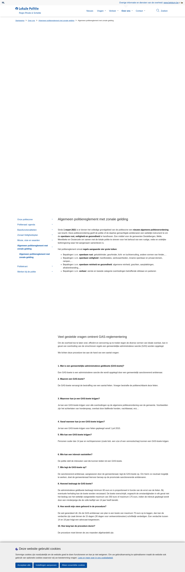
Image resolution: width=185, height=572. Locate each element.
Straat (18, 505)
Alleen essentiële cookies (73, 565)
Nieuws (89, 11)
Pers (52, 539)
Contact (139, 11)
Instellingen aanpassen (46, 565)
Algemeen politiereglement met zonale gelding (56, 20)
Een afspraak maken (24, 539)
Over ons (126, 11)
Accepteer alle (23, 565)
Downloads (43, 539)
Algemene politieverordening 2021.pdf (92, 467)
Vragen (100, 11)
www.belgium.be (171, 3)
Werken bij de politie (26, 120)
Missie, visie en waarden (28, 89)
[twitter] (158, 538)
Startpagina (19, 20)
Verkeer (112, 11)
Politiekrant (22, 115)
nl (3, 3)
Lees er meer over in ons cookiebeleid (95, 558)
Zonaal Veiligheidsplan (27, 83)
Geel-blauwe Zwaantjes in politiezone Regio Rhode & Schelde (132, 494)
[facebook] (153, 538)
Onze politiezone (25, 68)
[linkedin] (168, 538)
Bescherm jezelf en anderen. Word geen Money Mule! (129, 503)
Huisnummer (61, 505)
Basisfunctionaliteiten (27, 78)
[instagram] (163, 538)
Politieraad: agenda (26, 73)
